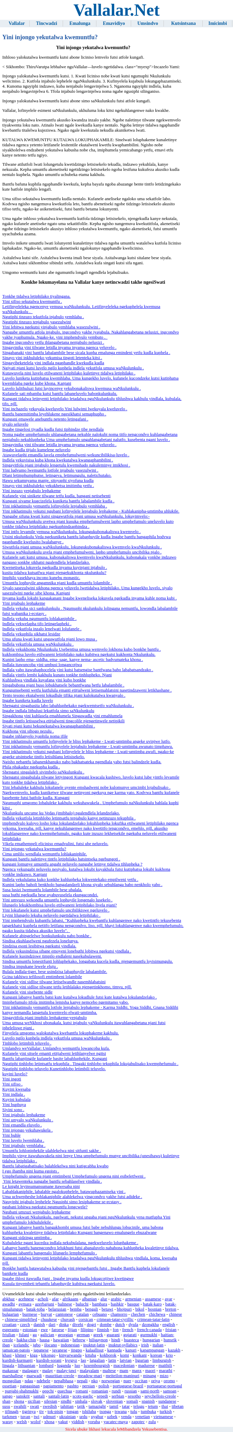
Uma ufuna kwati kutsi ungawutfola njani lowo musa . (49, 639)
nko (94, 1380)
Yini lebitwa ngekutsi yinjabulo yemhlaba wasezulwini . (51, 327)
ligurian (142, 1360)
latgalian (97, 1360)
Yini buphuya (14, 1104)
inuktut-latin (94, 1345)
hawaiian (61, 1340)
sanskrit (23, 1396)
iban (6, 1345)
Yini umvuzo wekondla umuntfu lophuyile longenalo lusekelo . (57, 900)
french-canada (149, 1329)
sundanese (167, 1401)
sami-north (149, 1391)
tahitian (67, 1406)
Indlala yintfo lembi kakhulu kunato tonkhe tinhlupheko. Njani (57, 675)
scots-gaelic (83, 1396)
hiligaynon (98, 1340)
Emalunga (79, 23)
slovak (96, 1401)
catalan (82, 1314)
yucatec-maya (116, 1421)
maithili (165, 1365)
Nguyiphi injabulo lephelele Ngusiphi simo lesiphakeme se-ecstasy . (62, 1201)
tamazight (97, 1406)
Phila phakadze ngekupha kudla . (31, 767)
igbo (37, 1345)
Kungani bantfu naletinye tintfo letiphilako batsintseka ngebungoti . (61, 859)
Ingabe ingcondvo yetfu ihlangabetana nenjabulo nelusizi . (53, 342)
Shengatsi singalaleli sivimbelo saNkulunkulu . (43, 772)
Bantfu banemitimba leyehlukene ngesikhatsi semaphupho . (54, 414)
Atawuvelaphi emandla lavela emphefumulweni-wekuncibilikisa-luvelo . (65, 455)
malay (47, 1370)
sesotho (134, 1396)
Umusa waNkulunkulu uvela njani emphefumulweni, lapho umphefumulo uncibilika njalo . (81, 552)
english (168, 1324)
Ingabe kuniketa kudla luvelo (27, 700)
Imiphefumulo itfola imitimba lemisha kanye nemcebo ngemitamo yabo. (65, 1002)
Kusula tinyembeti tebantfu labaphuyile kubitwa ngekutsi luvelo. (58, 1283)
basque (133, 1304)
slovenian (114, 1401)
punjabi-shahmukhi (21, 1391)
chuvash (68, 1319)
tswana (120, 1411)
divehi (77, 1324)
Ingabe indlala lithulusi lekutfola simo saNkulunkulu (48, 710)
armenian (133, 1299)
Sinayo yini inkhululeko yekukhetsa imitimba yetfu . (48, 485)
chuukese (49, 1319)
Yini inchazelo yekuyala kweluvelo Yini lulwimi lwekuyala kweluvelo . (64, 409)
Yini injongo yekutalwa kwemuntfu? (34, 848)
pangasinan (30, 1386)
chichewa (157, 1314)
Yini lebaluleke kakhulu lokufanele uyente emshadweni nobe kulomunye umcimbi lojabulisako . (86, 787)
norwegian (111, 1380)
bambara (99, 1304)
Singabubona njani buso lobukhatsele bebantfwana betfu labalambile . (63, 685)
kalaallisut (95, 1350)
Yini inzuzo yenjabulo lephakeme (31, 490)
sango (7, 1396)
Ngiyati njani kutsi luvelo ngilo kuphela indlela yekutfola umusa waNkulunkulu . (73, 368)
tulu (133, 1411)
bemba (75, 1309)
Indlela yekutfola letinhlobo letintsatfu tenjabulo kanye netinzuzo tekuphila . (69, 818)
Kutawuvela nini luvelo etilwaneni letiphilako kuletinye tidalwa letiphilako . (69, 373)
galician (47, 1334)
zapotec (138, 1421)
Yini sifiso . (12, 1084)
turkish (166, 1411)
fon (116, 1329)
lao (83, 1360)
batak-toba (35, 1309)
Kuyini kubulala (16, 1099)
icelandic (21, 1345)
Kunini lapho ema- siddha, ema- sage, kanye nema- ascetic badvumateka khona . (72, 659)
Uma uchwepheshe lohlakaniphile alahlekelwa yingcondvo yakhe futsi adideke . (72, 1196)
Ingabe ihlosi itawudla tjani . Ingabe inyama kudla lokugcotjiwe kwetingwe (68, 1278)
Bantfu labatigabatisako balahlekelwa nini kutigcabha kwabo (55, 1166)
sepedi (102, 1396)
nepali (82, 1380)
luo (77, 1365)
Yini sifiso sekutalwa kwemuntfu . (32, 301)
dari (52, 1324)
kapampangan (152, 1350)
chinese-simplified (21, 1319)
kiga (33, 1355)
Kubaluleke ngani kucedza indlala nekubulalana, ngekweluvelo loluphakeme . (70, 1242)
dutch (120, 1324)
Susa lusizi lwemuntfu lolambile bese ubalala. (42, 889)
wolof (35, 1421)
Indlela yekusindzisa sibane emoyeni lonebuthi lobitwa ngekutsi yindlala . (66, 951)
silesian (50, 1401)
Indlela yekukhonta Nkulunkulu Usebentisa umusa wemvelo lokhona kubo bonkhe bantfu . (81, 649)
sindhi (66, 1401)
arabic (116, 1299)
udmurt (49, 1416)
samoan (169, 1391)
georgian (65, 1334)
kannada (114, 1350)
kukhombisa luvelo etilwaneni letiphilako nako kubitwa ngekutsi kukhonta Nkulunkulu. (79, 654)
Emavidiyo (114, 23)
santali (39, 1396)
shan (6, 1401)
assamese (153, 1299)
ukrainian (67, 1416)
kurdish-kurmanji (17, 1360)
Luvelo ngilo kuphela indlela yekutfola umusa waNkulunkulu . (57, 1038)
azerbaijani (44, 1304)
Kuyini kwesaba (16, 1089)
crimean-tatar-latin (153, 1319)
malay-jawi (66, 1370)
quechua (65, 1391)
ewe (44, 1329)
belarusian (57, 1309)
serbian (117, 1396)
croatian (9, 1324)
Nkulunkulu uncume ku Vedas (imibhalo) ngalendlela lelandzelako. (61, 813)
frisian (170, 1329)
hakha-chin (26, 1340)
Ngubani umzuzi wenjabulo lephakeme (36, 1212)
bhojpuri (124, 1309)
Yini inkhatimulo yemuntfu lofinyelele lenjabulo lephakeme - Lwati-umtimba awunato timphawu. (87, 746)
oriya (155, 1380)
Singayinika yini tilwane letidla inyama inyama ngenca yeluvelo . (59, 347)
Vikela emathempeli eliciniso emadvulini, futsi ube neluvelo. (55, 843)
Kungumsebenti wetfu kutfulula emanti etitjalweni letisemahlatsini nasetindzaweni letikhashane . (87, 690)
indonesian (70, 1345)
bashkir (117, 1304)
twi (36, 1416)
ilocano (50, 1345)
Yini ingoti (11, 1079)
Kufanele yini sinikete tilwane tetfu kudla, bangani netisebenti (56, 495)
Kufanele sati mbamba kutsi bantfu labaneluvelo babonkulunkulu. (59, 393)
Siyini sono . (13, 1109)
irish (145, 1345)
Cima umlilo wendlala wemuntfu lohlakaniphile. (44, 854)
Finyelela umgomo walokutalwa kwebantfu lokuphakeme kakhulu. (60, 1033)
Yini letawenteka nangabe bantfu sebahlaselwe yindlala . (52, 1181)
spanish (148, 1401)
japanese (41, 1350)
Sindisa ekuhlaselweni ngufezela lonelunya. (40, 941)
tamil (113, 1406)
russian (131, 1391)
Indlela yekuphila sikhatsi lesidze (31, 634)
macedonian (124, 1365)
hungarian (151, 1340)
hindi (115, 1340)
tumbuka (148, 1411)
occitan (141, 1380)
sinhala (81, 1401)
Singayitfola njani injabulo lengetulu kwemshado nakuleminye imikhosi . (66, 465)
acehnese (26, 1299)
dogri (91, 1324)
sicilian (34, 1401)
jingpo (76, 1350)
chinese (175, 1314)
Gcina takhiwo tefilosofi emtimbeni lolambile (42, 976)
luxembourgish (97, 1365)
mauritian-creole (59, 1375)
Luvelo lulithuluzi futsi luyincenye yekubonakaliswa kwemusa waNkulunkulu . (71, 388)
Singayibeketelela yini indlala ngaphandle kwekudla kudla (53, 362)
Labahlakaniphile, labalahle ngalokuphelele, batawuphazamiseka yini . (64, 1191)
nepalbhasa (63, 1380)
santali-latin (58, 1396)
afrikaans (70, 1299)
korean (156, 1355)
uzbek (112, 1416)
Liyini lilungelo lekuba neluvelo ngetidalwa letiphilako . (51, 915)
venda (126, 1416)
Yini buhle (11, 1135)
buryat (46, 1314)
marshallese (12, 1375)
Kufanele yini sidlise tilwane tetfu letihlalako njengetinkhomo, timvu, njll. (67, 987)
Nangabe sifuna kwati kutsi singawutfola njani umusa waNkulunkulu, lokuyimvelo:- (76, 516)
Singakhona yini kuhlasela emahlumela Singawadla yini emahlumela (62, 715)
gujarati (130, 1334)
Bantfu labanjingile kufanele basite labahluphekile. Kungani (54, 1058)
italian (158, 1345)
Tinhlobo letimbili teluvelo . (26, 1043)
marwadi (34, 1375)
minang (149, 1375)
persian (88, 1386)
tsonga (105, 1411)
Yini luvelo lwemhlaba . (23, 1140)
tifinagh (11, 1411)
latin (112, 1360)
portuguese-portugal (164, 1386)
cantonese (64, 1314)
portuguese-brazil (128, 1386)
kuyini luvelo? (15, 1074)
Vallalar (17, 23)
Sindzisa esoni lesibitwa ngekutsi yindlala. (39, 946)
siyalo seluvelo (15, 424)
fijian (72, 1329)
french (128, 1329)
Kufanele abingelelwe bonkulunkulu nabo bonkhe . (47, 935)
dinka (63, 1324)
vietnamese (163, 1416)
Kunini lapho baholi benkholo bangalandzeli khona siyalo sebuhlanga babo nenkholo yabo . (82, 884)
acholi (43, 1299)
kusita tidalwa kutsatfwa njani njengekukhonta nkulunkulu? (54, 572)
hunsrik (170, 1340)
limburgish (161, 1360)
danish (39, 1324)
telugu (139, 1406)
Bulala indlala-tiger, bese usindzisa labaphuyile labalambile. (54, 971)
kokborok (108, 1355)
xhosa (49, 1421)
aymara (24, 1304)
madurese (146, 1365)
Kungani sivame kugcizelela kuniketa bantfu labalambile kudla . (58, 501)
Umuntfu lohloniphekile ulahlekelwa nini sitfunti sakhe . (51, 1150)
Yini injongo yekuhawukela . (27, 1130)
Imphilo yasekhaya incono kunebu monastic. (41, 577)
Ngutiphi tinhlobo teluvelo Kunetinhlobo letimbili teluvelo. (54, 1068)
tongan (73, 1411)
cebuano (99, 1314)
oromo (169, 1380)
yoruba (94, 1421)
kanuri (131, 1350)
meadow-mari (90, 1375)
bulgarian (10, 1314)
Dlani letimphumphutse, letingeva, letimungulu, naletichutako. (57, 475)
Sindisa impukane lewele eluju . (30, 966)
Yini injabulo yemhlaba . (24, 1145)
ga (35, 1334)
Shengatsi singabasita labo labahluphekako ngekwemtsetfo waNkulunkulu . (68, 705)
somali (132, 1401)
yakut (62, 1421)
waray (7, 1421)
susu (6, 1406)
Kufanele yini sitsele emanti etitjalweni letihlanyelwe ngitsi (54, 1053)
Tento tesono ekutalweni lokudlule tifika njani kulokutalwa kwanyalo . (63, 695)
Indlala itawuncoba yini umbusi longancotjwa (42, 664)
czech (25, 1324)
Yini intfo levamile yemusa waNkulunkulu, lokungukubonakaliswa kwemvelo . (71, 531)
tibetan (178, 1406)
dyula (133, 1324)
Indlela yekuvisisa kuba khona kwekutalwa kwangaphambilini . (57, 460)
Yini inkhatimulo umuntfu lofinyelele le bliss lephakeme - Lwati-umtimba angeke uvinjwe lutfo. (86, 741)
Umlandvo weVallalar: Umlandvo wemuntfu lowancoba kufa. (56, 1048)
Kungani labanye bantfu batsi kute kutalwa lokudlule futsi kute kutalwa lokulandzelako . (79, 997)
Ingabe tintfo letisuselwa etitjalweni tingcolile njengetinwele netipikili (63, 721)
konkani (139, 1355)
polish (103, 1386)
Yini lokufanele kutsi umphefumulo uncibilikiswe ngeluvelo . (56, 910)
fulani (24, 1334)
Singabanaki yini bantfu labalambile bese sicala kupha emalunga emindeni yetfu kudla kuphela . (86, 352)
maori (150, 1370)
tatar (126, 1406)
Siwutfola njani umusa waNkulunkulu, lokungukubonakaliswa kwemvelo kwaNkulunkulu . (82, 547)
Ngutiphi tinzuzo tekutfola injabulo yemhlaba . (43, 316)
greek (98, 1334)
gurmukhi (148, 1334)
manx (136, 1370)
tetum (153, 1406)
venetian (142, 1416)
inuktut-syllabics (122, 1345)
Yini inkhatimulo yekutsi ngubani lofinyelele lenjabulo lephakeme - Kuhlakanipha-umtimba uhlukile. (91, 511)
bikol (139, 1309)
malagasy (30, 1370)
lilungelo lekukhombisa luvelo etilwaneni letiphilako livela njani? (59, 905)
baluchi (82, 1304)
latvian (125, 1360)
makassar (10, 1370)
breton (170, 1309)
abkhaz (8, 1299)
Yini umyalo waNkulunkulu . (27, 1120)
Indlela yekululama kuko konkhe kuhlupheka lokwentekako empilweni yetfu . (70, 879)
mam (124, 1370)
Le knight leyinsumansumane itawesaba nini (41, 1186)
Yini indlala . (13, 1094)
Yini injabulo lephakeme (23, 603)
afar (55, 1299)
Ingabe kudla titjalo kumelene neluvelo (36, 449)
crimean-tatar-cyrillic (115, 1319)
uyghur (97, 1416)
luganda (64, 1365)
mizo (164, 1375)
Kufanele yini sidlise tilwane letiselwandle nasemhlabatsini (54, 981)
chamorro (119, 1314)
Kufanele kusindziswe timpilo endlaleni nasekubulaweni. (52, 956)
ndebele (43, 1380)
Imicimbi (217, 23)
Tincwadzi (46, 23)
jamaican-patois (16, 1350)
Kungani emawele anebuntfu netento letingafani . (45, 419)
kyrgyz (71, 1360)
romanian (100, 1391)
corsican (85, 1319)
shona (19, 1401)
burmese (29, 1314)
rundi (116, 1391)
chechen (138, 1314)
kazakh (174, 1350)
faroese (57, 1329)
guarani (113, 1334)
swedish (50, 1406)
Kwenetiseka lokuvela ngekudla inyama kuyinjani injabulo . (54, 567)
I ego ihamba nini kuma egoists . (30, 1171)
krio (169, 1355)
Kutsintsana (183, 23)
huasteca (131, 1340)
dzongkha (150, 1324)
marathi (165, 1370)
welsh (22, 1421)
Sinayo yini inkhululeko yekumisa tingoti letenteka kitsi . (52, 357)
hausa (44, 1340)
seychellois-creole (160, 1396)
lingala (8, 1365)
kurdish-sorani (48, 1360)
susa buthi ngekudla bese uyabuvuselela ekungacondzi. (50, 894)
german (83, 1334)
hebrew (79, 1340)
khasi (7, 1355)
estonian (30, 1329)
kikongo (48, 1355)
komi (124, 1355)
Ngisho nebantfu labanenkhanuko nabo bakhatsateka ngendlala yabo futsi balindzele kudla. (81, 761)
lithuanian (26, 1365)
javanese (59, 1350)
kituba (90, 1355)
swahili (20, 1406)
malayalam (89, 1370)
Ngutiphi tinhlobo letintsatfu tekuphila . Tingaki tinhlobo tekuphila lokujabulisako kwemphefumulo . (90, 1063)
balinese (65, 1304)
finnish (103, 1329)
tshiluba (89, 1411)
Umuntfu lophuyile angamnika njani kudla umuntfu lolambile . (57, 582)
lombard (46, 1365)
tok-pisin (55, 1411)
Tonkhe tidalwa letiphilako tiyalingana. (36, 296)
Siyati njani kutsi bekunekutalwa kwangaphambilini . (48, 726)
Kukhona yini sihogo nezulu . (28, 731)
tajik (81, 1406)
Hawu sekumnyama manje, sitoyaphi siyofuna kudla (48, 480)
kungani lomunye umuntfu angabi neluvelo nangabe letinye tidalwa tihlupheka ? (72, 864)
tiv (41, 1411)
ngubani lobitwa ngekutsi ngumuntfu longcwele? (45, 1207)
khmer (21, 1355)
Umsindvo (147, 23)
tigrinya (29, 1411)
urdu (83, 1416)
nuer (127, 1380)
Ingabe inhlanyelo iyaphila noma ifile (35, 736)
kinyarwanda (70, 1355)
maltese (109, 1370)
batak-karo (152, 1304)
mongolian (11, 1380)
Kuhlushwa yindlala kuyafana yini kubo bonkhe (44, 680)
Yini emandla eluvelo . (22, 1125)
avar (168, 1299)
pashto (72, 1386)
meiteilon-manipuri (122, 1375)
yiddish (77, 1421)
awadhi (8, 1304)
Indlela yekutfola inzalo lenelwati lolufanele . (41, 628)
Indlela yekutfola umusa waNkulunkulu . (38, 644)
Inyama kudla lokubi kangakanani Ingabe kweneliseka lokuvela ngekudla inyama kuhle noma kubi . (89, 598)
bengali (91, 1309)
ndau (29, 1380)
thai (164, 1406)
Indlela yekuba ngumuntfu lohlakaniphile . (39, 618)
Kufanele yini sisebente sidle (27, 992)
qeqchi (48, 1391)
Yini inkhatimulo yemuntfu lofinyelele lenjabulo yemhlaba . (54, 506)
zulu (152, 1421)
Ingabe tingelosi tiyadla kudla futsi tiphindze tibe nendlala (53, 429)
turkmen (9, 1416)
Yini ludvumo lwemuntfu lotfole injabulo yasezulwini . (50, 470)
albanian (89, 1299)
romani (82, 1391)
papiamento (53, 1386)
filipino (86, 1329)
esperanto (10, 1329)
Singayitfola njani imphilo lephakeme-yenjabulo (44, 1017)
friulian (8, 1334)
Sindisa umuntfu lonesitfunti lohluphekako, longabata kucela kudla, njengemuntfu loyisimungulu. (87, 961)
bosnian (154, 1309)
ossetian (9, 1386)
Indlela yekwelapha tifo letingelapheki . (37, 623)
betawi (107, 1309)
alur (103, 1299)
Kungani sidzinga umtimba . (27, 1237)
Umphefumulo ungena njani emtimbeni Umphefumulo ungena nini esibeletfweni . (73, 1176)
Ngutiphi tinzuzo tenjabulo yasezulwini (36, 322)
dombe (106, 1324)
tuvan (25, 1416)
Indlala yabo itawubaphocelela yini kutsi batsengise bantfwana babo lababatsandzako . (77, 669)
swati (34, 1406)
